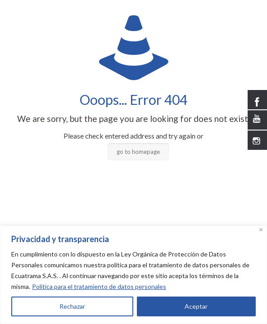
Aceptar (196, 306)
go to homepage (138, 151)
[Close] (261, 230)
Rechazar (72, 306)
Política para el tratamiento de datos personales (99, 286)
